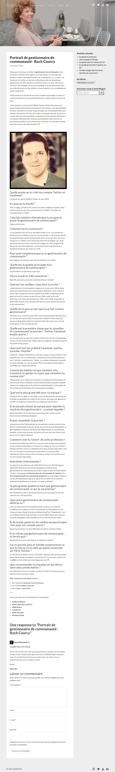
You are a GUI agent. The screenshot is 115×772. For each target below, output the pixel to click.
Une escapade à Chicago (88, 59)
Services (51, 5)
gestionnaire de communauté (47, 72)
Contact (60, 5)
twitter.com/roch (27, 585)
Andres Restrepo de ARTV (22, 604)
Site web (13, 729)
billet (14, 560)
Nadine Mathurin (18, 602)
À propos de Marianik (37, 5)
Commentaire (15, 685)
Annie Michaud (18, 612)
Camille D (16, 610)
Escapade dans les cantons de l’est (92, 62)
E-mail (13, 720)
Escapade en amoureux (88, 57)
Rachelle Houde (18, 615)
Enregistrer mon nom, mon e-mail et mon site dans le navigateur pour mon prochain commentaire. (38, 743)
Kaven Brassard (20, 642)
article (59, 88)
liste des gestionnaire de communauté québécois (28, 476)
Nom (12, 710)
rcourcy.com (25, 588)
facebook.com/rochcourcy (33, 583)
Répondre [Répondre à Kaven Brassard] (13, 669)
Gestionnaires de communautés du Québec (44, 473)
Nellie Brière (17, 607)
